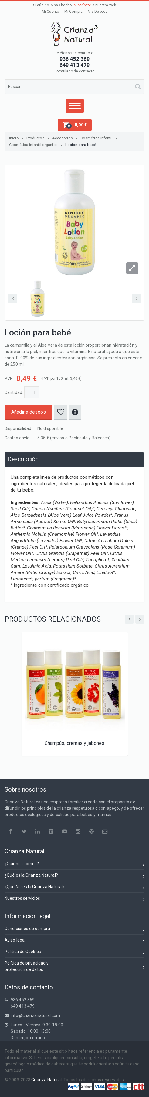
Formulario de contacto (74, 71)
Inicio (16, 138)
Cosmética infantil (98, 138)
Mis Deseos (97, 11)
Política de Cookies (74, 952)
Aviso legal (74, 941)
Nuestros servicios (74, 899)
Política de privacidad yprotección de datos (74, 966)
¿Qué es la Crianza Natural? (74, 876)
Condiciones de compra (74, 929)
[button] (75, 125)
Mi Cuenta (50, 11)
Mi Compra (73, 11)
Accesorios (64, 138)
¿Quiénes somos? (74, 864)
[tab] (74, 459)
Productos (37, 138)
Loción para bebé (81, 144)
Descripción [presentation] (23, 459)
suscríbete (82, 5)
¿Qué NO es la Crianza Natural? (74, 887)
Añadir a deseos (28, 412)
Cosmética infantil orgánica (35, 144)
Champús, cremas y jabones (75, 743)
